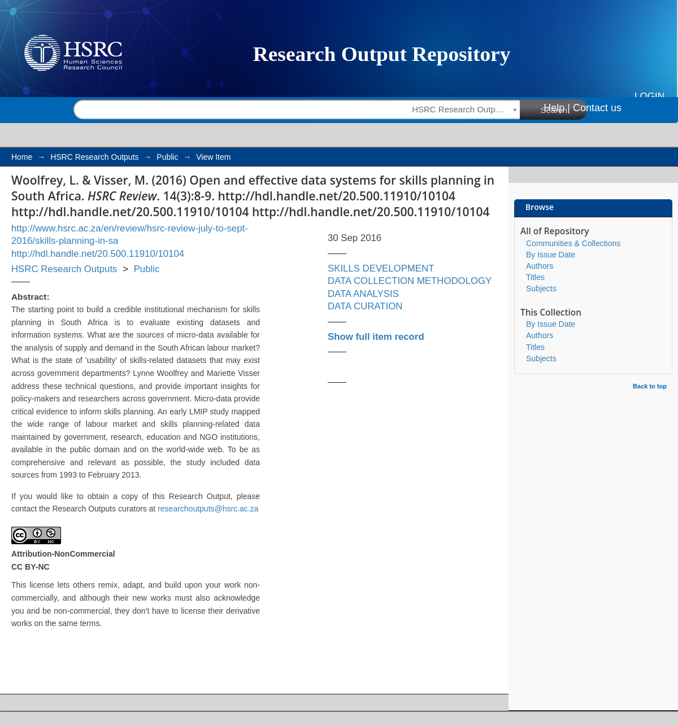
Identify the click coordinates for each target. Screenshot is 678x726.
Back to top (650, 386)
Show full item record (376, 336)
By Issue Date (550, 254)
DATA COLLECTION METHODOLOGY (410, 280)
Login (649, 96)
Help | (557, 107)
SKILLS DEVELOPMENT (381, 268)
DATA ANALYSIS (363, 293)
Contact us (597, 107)
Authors (539, 265)
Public (167, 156)
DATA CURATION (365, 306)
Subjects (541, 288)
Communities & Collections (573, 243)
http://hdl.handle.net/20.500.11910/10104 (97, 253)
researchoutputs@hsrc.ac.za (208, 508)
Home (21, 156)
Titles (535, 277)
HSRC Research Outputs (94, 156)
